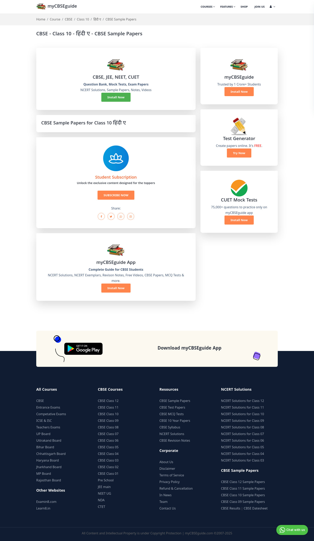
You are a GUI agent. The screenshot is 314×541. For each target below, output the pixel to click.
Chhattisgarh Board (51, 454)
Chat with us (291, 530)
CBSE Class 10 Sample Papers (243, 495)
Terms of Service (171, 475)
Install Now (116, 97)
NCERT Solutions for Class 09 (242, 420)
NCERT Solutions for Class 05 (242, 447)
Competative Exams (51, 414)
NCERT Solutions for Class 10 (242, 414)
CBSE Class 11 (108, 407)
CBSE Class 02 (108, 467)
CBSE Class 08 (108, 427)
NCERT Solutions (171, 434)
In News (165, 495)
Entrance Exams (48, 407)
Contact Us (167, 508)
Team (163, 501)
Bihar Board (45, 447)
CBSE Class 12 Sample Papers (243, 482)
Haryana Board (47, 460)
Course (55, 19)
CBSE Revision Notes (174, 440)
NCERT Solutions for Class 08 (242, 427)
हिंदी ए (97, 19)
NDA (101, 500)
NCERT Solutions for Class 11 (242, 407)
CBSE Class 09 (108, 420)
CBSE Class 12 (108, 401)
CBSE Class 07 (108, 434)
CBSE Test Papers (172, 407)
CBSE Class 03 (108, 460)
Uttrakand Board (48, 440)
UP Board (43, 434)
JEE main (104, 487)
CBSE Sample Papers (174, 401)
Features (227, 7)
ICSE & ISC (44, 420)
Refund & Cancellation (176, 488)
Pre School (106, 480)
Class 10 (83, 19)
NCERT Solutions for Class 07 (242, 434)
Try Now (239, 153)
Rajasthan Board (48, 480)
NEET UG (104, 493)
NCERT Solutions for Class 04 (242, 454)
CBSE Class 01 (108, 473)
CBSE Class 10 (108, 414)
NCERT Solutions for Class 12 (242, 401)
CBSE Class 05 (108, 447)
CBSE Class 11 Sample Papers (243, 488)
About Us (166, 462)
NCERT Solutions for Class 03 (242, 460)
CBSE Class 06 (108, 440)
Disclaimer (167, 468)
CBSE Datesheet (256, 508)
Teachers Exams (48, 427)
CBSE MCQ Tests (171, 414)
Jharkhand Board (48, 467)
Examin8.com (46, 501)
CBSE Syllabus (169, 427)
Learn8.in (43, 508)
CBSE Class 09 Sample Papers (243, 501)
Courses (208, 7)
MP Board (43, 473)
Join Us (260, 7)
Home (40, 19)
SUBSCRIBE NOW (116, 195)
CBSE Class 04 (108, 454)
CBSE (68, 19)
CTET (101, 506)
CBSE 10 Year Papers (174, 420)
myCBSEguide (56, 6)
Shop (244, 7)
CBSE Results (230, 508)
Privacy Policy (169, 482)
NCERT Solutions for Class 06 (242, 440)
